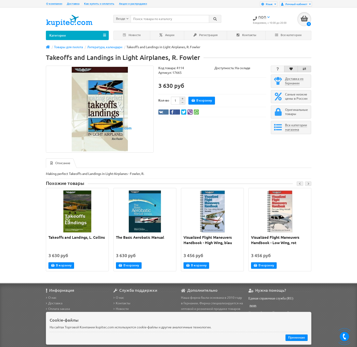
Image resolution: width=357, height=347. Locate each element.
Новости (132, 35)
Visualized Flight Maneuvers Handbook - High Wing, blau (208, 240)
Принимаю (296, 337)
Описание (60, 163)
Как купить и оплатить (99, 3)
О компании (54, 3)
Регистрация (206, 35)
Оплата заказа (58, 309)
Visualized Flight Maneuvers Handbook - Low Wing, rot (275, 240)
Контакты (246, 35)
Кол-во (163, 100)
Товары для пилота (68, 47)
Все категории (288, 35)
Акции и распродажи (133, 3)
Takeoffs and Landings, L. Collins (76, 237)
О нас (51, 297)
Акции (167, 35)
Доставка (73, 3)
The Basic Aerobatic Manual (140, 237)
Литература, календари (104, 47)
